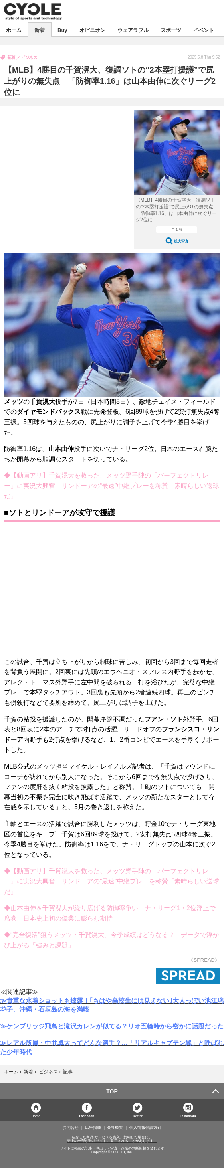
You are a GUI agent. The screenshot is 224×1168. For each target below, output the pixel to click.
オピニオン (92, 29)
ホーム (14, 29)
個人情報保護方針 (145, 1128)
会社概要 (115, 1128)
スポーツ (171, 29)
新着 (39, 29)
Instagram (188, 1115)
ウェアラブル (133, 29)
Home (35, 1115)
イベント (203, 29)
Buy (62, 29)
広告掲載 (93, 1128)
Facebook (86, 1115)
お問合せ (71, 1128)
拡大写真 (181, 241)
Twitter (137, 1115)
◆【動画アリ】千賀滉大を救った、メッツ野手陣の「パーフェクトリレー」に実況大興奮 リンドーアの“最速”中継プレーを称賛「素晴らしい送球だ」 (111, 485)
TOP (112, 1091)
